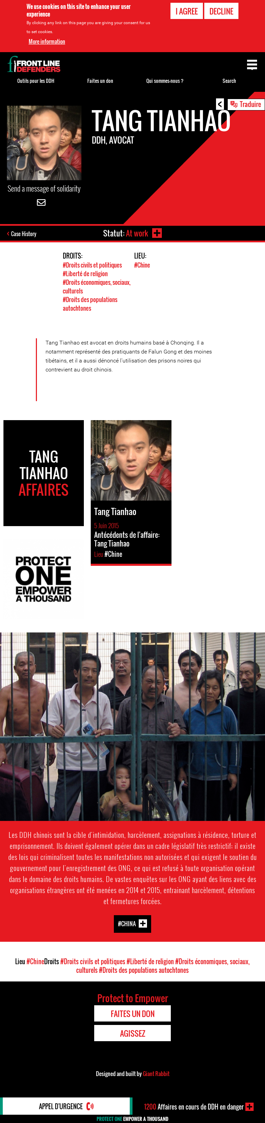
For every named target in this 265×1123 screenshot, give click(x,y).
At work (137, 233)
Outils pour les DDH (35, 80)
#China (127, 923)
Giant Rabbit (156, 1073)
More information (47, 41)
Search (229, 80)
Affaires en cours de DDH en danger (194, 1106)
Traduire (250, 104)
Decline (221, 11)
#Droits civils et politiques (92, 265)
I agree (187, 11)
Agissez (132, 1033)
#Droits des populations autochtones (90, 303)
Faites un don (100, 80)
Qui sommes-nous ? (165, 80)
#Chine (142, 265)
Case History (23, 234)
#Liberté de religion (85, 273)
